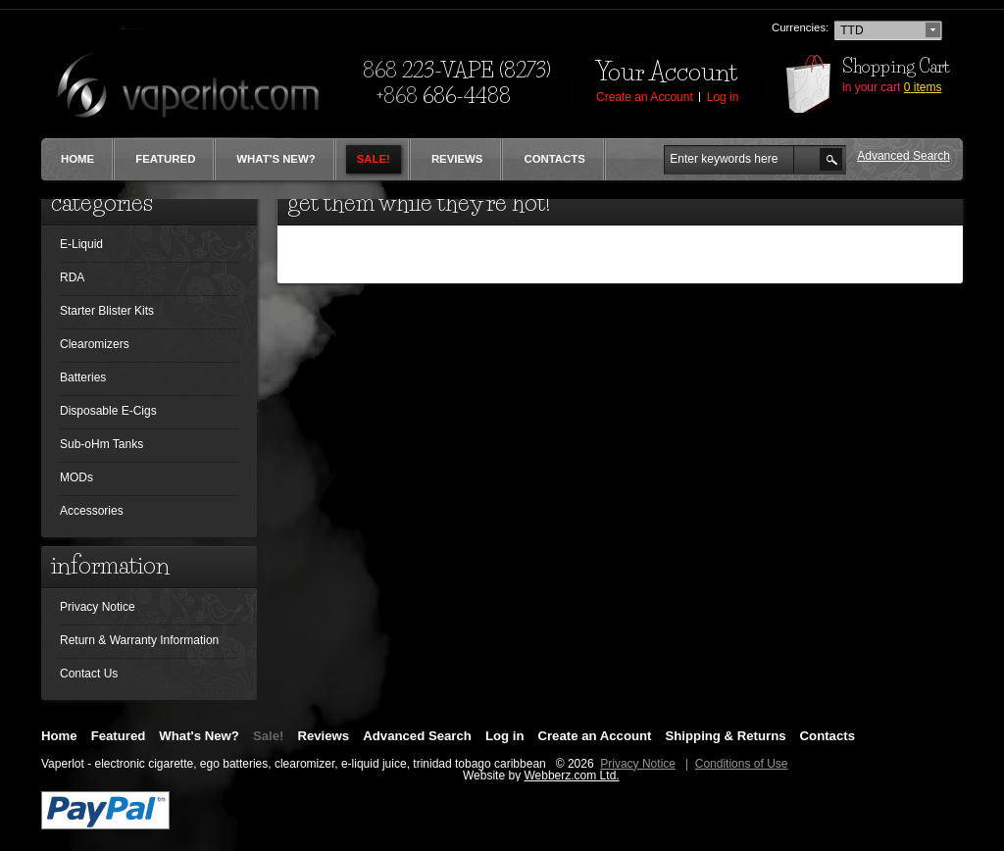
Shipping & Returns (726, 736)
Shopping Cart (896, 66)
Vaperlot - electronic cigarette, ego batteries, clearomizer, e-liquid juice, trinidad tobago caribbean (293, 764)
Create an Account (594, 736)
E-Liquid (81, 244)
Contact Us (89, 673)
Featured (165, 159)
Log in (505, 736)
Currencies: (800, 28)
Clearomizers (94, 344)
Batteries (83, 378)
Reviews (457, 159)
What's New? (275, 159)
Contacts (554, 159)
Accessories (92, 511)
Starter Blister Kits (107, 311)
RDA (72, 278)
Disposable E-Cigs (108, 411)
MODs (76, 478)
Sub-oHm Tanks (101, 444)
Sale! (373, 159)
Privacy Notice (97, 607)
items (923, 87)
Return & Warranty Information (139, 640)
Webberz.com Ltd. (571, 775)
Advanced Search (417, 736)
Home (77, 159)
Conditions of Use (741, 764)
